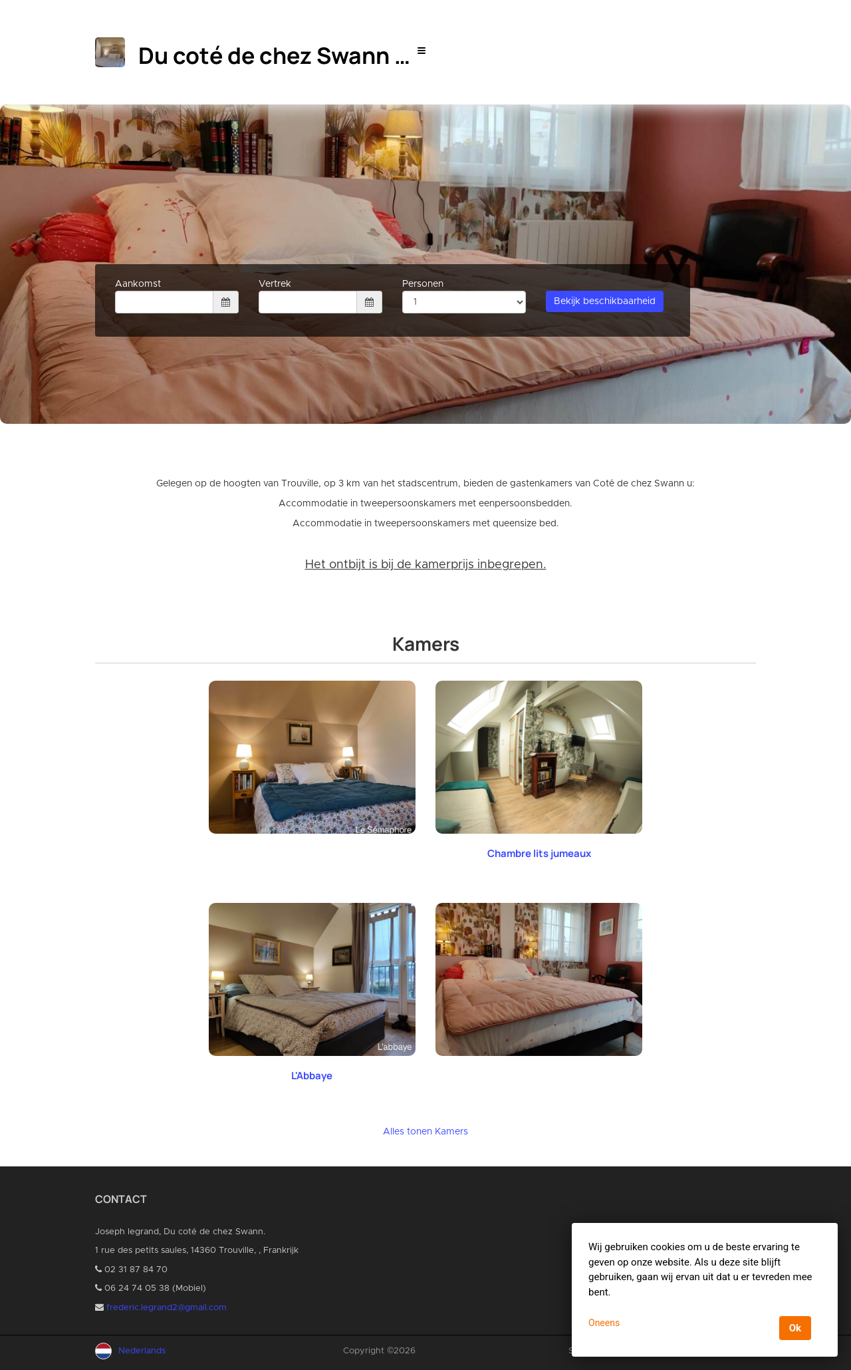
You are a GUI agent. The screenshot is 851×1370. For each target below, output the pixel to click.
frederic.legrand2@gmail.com (166, 1307)
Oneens (604, 1322)
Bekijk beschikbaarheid (605, 301)
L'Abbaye (311, 1076)
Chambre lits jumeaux (539, 853)
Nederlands (142, 1351)
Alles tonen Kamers (425, 1131)
